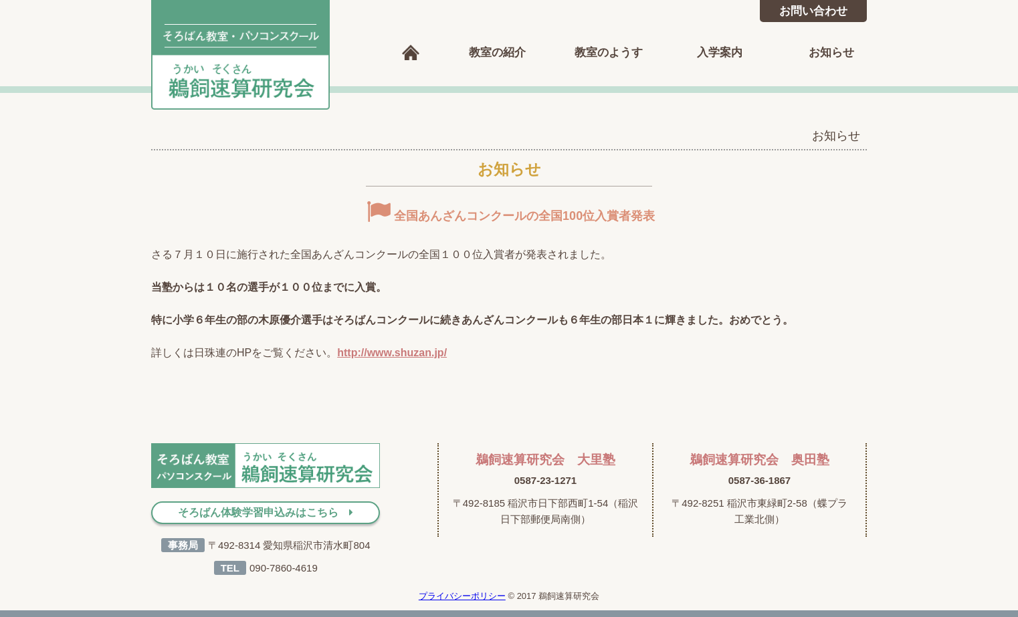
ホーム (411, 52)
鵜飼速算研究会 (240, 55)
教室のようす (609, 52)
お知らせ (831, 52)
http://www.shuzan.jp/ (392, 352)
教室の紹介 (497, 52)
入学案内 (719, 52)
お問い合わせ (813, 11)
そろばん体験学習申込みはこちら (265, 512)
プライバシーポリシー (462, 596)
